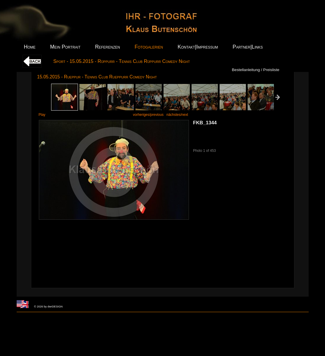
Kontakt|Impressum (198, 47)
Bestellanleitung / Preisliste (255, 70)
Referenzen (107, 47)
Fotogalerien (149, 47)
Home (30, 47)
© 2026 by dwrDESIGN (48, 306)
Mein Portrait (65, 47)
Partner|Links (248, 47)
